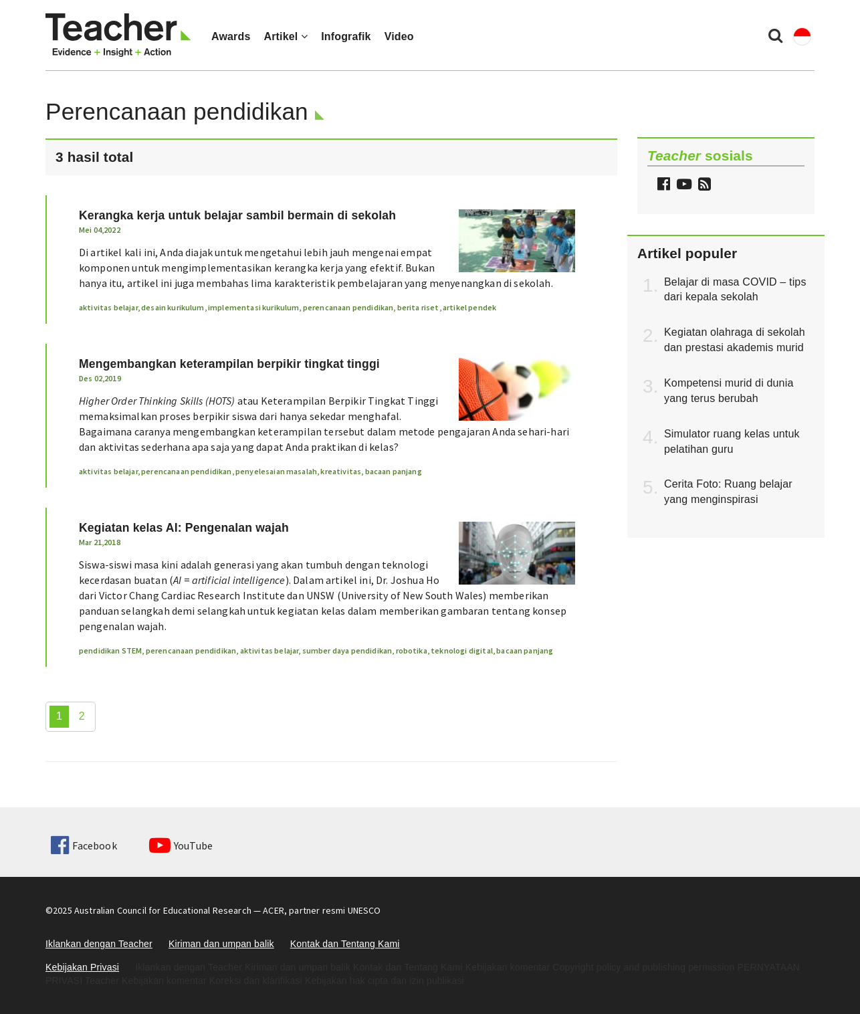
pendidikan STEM (110, 650)
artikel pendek (469, 307)
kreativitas (340, 471)
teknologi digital (462, 650)
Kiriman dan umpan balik (221, 943)
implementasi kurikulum (254, 307)
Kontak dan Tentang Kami (345, 943)
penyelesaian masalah (276, 471)
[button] (703, 185)
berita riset (418, 307)
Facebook (83, 845)
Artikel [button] (285, 36)
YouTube (181, 845)
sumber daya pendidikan (347, 650)
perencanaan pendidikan (348, 307)
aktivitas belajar (108, 307)
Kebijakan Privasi (82, 967)
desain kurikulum (173, 307)
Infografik (346, 36)
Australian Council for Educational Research (162, 910)
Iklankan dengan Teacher (98, 943)
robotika (411, 650)
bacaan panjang (393, 471)
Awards (230, 36)
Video (399, 36)
